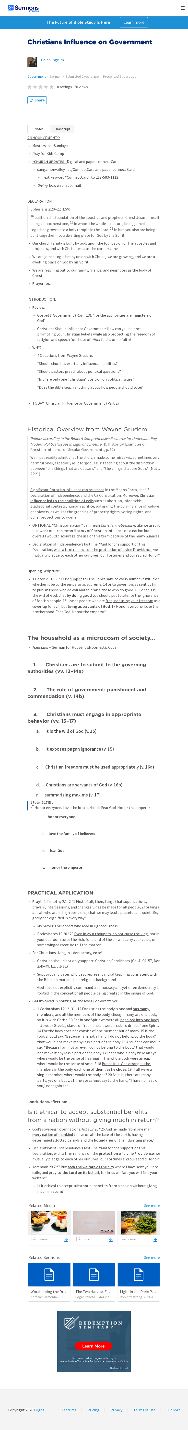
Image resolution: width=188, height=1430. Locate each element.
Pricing (93, 1409)
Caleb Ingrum (52, 59)
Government (36, 76)
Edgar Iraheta (85, 1297)
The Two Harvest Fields (94, 1291)
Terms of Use (144, 1409)
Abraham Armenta (44, 1297)
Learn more (133, 22)
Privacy (116, 1409)
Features (69, 1409)
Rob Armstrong (131, 1297)
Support (173, 1409)
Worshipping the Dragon (51, 1291)
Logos (38, 1409)
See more (152, 1205)
